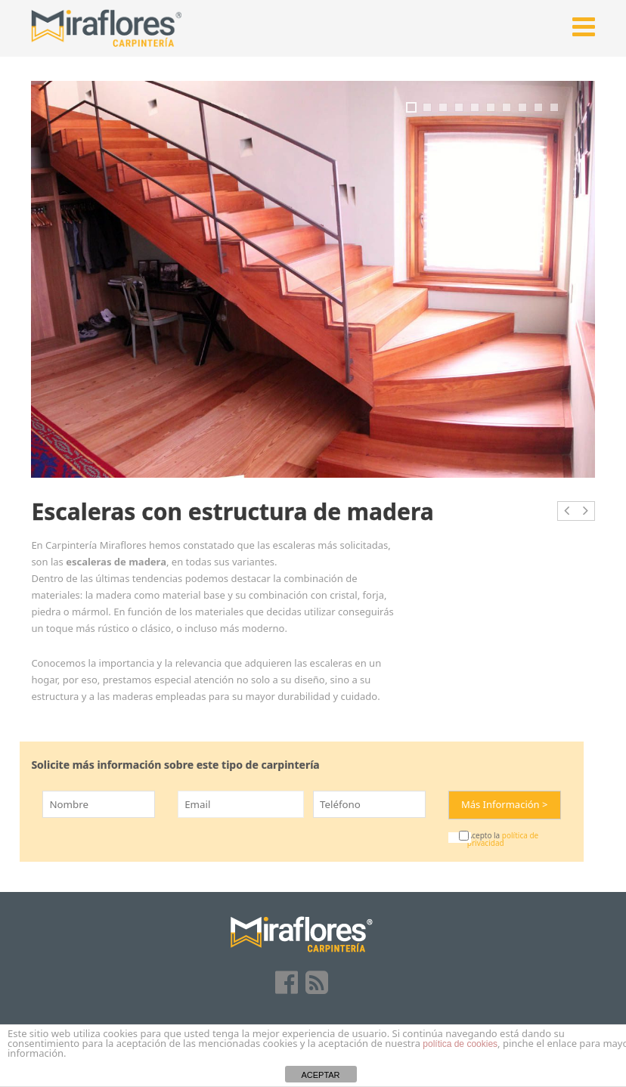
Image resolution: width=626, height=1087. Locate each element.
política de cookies (460, 1044)
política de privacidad (502, 839)
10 (554, 107)
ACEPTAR (320, 1074)
